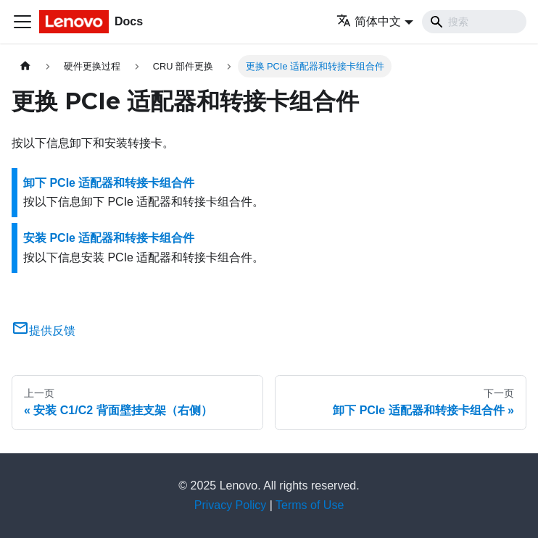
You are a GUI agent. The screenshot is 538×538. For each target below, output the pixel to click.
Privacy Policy (230, 505)
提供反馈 (43, 330)
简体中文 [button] (368, 21)
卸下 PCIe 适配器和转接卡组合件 (108, 183)
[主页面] (25, 66)
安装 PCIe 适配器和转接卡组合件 (108, 238)
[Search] (474, 21)
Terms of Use (310, 505)
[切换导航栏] (22, 22)
